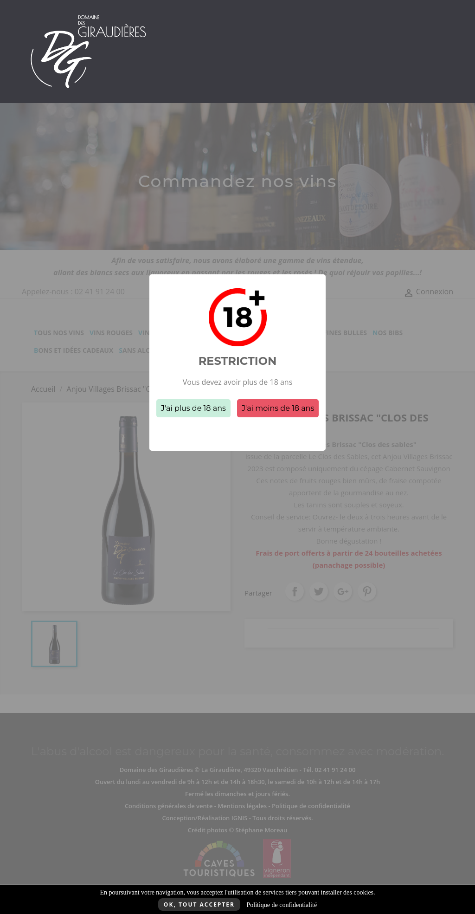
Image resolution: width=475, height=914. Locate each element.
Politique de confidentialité (281, 904)
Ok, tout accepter (199, 904)
